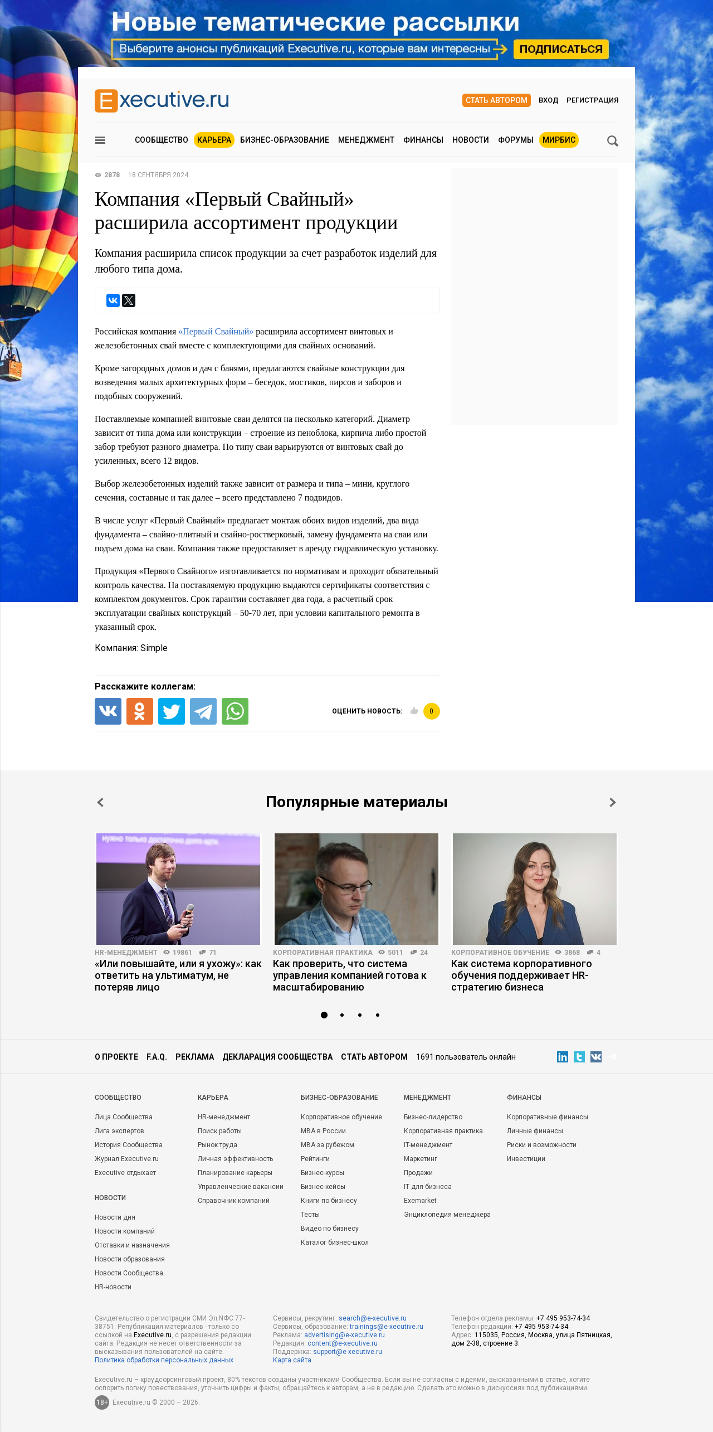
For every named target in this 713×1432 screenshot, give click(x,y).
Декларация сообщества (277, 1056)
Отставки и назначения (132, 1245)
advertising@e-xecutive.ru (344, 1335)
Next (612, 802)
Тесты (310, 1215)
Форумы (516, 139)
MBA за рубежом (327, 1145)
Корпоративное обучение (500, 953)
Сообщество (161, 139)
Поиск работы (220, 1131)
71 (213, 953)
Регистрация (592, 100)
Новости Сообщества (129, 1273)
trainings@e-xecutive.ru (386, 1327)
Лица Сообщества (124, 1117)
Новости (470, 139)
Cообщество (118, 1097)
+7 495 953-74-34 (563, 1318)
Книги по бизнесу (329, 1201)
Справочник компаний (234, 1201)
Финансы (423, 139)
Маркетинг (420, 1159)
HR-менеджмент (126, 953)
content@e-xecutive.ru (342, 1343)
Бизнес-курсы (322, 1173)
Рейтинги (315, 1159)
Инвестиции (526, 1159)
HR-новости (113, 1287)
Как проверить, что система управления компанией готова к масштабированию (350, 975)
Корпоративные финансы (547, 1117)
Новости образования (130, 1259)
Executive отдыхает (125, 1173)
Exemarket (420, 1201)
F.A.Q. (156, 1056)
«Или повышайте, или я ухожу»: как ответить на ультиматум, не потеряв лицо (178, 975)
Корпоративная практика (323, 953)
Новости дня (115, 1217)
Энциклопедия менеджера (447, 1215)
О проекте (116, 1056)
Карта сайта (292, 1360)
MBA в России (323, 1131)
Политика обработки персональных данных (164, 1360)
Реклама (194, 1056)
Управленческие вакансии (241, 1187)
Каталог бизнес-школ (335, 1242)
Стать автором (497, 100)
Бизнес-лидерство (433, 1117)
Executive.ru (153, 1335)
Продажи (418, 1173)
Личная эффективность (235, 1159)
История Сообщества (129, 1145)
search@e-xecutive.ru (373, 1318)
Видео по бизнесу (330, 1228)
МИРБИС (559, 139)
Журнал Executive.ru (127, 1159)
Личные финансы (535, 1131)
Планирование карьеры (235, 1173)
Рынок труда (217, 1145)
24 (424, 953)
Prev (100, 802)
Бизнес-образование (284, 139)
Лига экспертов (119, 1131)
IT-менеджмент (428, 1145)
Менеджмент (366, 139)
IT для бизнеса (428, 1187)
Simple (154, 648)
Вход (549, 100)
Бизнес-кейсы (323, 1187)
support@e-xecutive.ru (347, 1352)
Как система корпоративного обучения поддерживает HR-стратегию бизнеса (521, 975)
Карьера (214, 139)
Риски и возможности (542, 1145)
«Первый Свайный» (215, 331)
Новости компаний (125, 1231)
